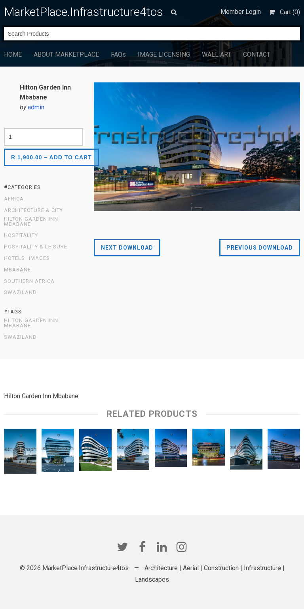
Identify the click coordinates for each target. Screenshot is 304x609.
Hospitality (21, 235)
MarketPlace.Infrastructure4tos (83, 12)
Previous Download (259, 247)
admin (36, 107)
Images (39, 258)
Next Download (127, 247)
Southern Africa (29, 281)
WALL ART (216, 54)
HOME (13, 54)
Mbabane (17, 270)
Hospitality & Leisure (35, 247)
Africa (14, 199)
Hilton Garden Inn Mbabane (31, 221)
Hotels (14, 258)
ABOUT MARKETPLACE (66, 54)
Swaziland (20, 292)
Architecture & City (33, 210)
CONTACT (256, 54)
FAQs (118, 54)
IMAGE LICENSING (164, 54)
